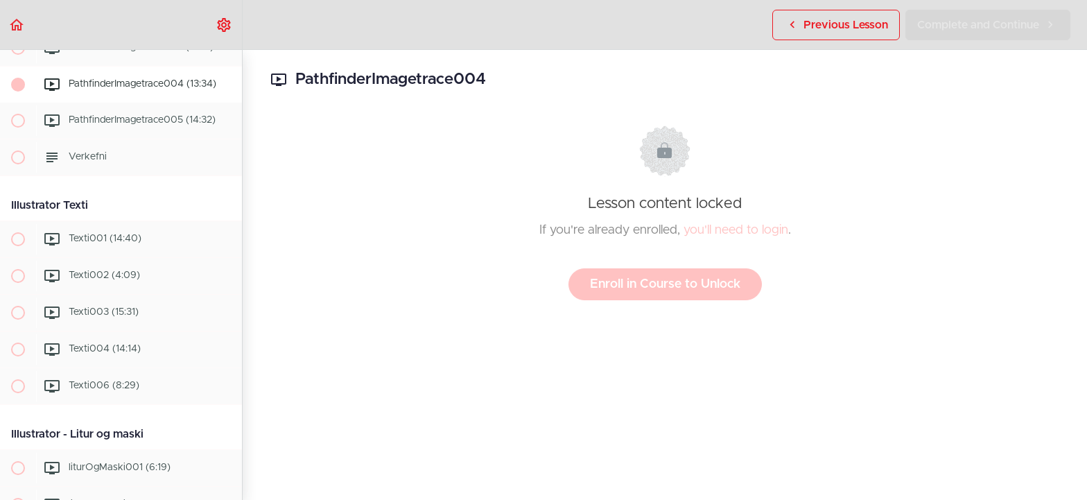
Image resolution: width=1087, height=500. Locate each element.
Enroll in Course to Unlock (665, 284)
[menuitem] (224, 24)
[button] (17, 24)
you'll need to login (736, 230)
